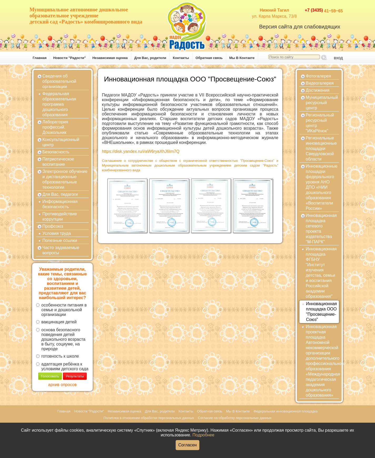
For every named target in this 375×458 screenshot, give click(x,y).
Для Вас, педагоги (60, 194)
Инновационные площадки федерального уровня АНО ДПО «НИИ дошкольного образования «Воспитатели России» (321, 187)
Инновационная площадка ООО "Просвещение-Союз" (321, 311)
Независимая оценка (110, 58)
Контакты (181, 58)
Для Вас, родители (150, 58)
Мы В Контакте (242, 58)
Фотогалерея (318, 76)
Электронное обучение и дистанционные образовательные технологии (64, 179)
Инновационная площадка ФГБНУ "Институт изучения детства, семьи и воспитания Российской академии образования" (321, 273)
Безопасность (55, 152)
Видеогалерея (320, 83)
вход (338, 58)
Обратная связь (209, 58)
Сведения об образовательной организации (59, 81)
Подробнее (203, 435)
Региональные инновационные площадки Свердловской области (321, 148)
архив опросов (62, 384)
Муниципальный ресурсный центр (322, 102)
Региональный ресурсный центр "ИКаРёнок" (320, 123)
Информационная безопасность (59, 204)
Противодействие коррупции (59, 216)
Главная (40, 58)
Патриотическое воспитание (58, 162)
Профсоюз (52, 226)
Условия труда (56, 233)
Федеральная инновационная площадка (286, 411)
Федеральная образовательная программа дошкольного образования (59, 104)
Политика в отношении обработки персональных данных (148, 418)
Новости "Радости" (69, 58)
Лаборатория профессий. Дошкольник (55, 127)
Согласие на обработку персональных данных (235, 418)
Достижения (317, 90)
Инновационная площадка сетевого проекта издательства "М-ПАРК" (321, 228)
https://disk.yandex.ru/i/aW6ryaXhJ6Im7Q (140, 151)
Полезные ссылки (59, 240)
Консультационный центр (60, 142)
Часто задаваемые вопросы (60, 250)
